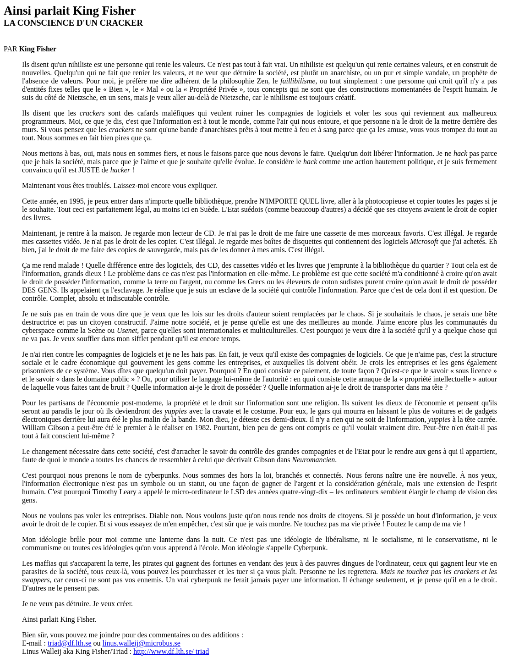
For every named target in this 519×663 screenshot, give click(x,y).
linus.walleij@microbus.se (141, 643)
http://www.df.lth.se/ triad (171, 651)
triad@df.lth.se (70, 643)
